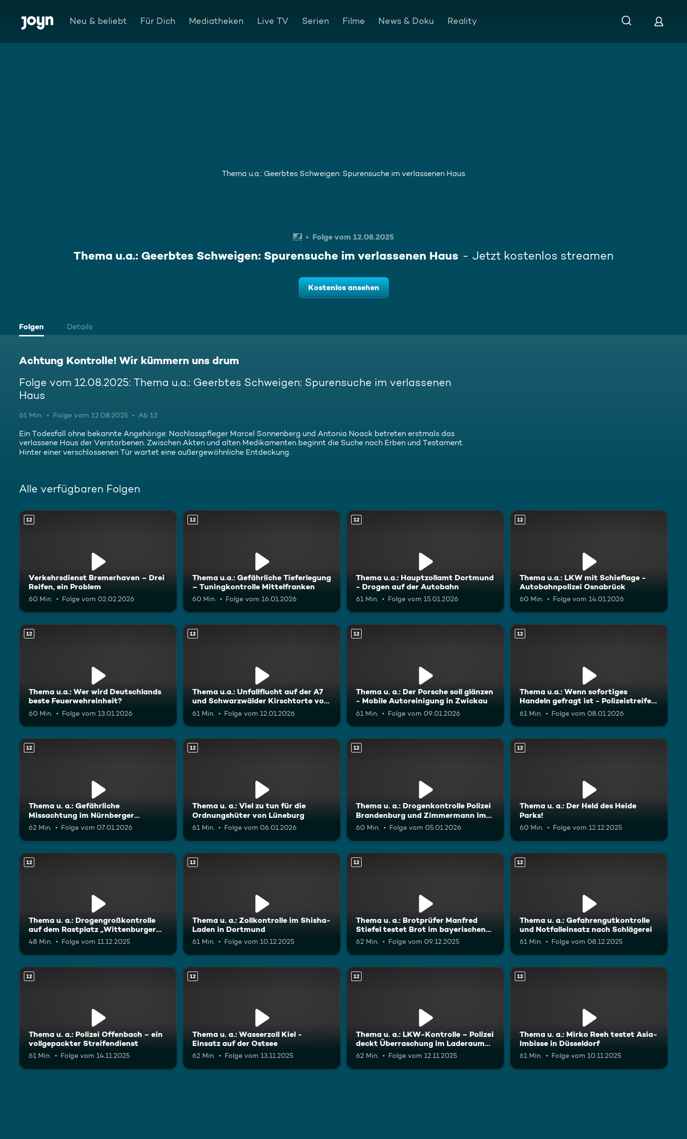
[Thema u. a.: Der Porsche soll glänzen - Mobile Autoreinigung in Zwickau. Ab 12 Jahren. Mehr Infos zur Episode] (425, 675)
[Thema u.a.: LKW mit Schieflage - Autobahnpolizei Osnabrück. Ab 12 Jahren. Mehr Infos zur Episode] (589, 561)
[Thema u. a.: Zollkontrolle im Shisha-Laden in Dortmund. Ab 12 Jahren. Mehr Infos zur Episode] (262, 904)
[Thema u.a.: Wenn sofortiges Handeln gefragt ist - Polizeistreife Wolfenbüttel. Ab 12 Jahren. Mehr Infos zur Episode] (589, 675)
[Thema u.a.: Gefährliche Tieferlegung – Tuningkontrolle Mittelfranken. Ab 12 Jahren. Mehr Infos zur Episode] (262, 561)
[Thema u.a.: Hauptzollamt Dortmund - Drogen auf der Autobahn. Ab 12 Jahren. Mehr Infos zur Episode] (425, 561)
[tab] (34, 327)
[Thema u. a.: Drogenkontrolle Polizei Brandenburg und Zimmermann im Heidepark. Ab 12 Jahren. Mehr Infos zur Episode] (425, 789)
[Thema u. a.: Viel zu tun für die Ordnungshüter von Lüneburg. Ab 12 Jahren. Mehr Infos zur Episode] (262, 789)
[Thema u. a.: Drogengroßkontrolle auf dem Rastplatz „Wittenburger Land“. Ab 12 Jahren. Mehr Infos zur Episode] (98, 904)
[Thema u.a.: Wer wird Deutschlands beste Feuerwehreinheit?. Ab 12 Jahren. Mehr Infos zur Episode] (98, 675)
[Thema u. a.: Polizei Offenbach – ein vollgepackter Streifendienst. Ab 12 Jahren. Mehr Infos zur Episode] (98, 1018)
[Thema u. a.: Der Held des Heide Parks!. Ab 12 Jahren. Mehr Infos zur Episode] (589, 789)
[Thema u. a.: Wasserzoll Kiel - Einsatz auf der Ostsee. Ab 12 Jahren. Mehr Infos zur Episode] (262, 1018)
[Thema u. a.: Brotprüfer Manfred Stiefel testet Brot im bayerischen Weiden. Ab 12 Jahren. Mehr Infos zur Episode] (425, 904)
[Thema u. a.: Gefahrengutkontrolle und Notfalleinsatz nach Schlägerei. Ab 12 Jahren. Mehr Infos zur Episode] (589, 904)
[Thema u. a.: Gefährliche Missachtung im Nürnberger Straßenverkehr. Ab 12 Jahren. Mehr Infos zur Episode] (98, 789)
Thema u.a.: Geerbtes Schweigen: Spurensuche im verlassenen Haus (343, 173)
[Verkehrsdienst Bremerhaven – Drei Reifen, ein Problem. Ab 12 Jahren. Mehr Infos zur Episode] (98, 561)
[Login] (659, 21)
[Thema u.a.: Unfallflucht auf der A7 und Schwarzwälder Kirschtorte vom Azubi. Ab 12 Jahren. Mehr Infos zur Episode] (262, 675)
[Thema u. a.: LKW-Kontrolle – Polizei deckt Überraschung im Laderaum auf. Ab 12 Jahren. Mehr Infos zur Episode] (425, 1018)
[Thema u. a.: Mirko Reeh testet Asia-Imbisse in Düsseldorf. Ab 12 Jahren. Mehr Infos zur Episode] (589, 1018)
